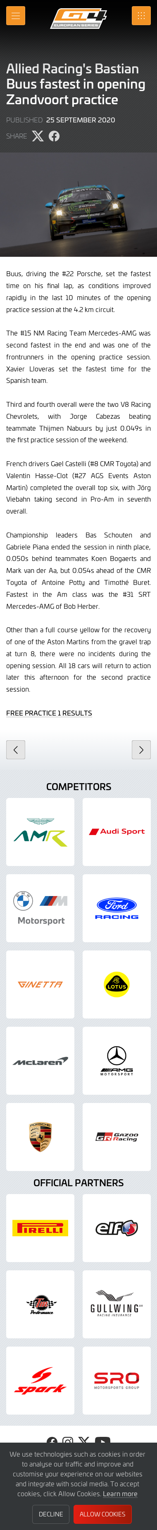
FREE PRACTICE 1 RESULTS (49, 712)
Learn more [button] (120, 1493)
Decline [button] (51, 1514)
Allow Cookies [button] (102, 1514)
